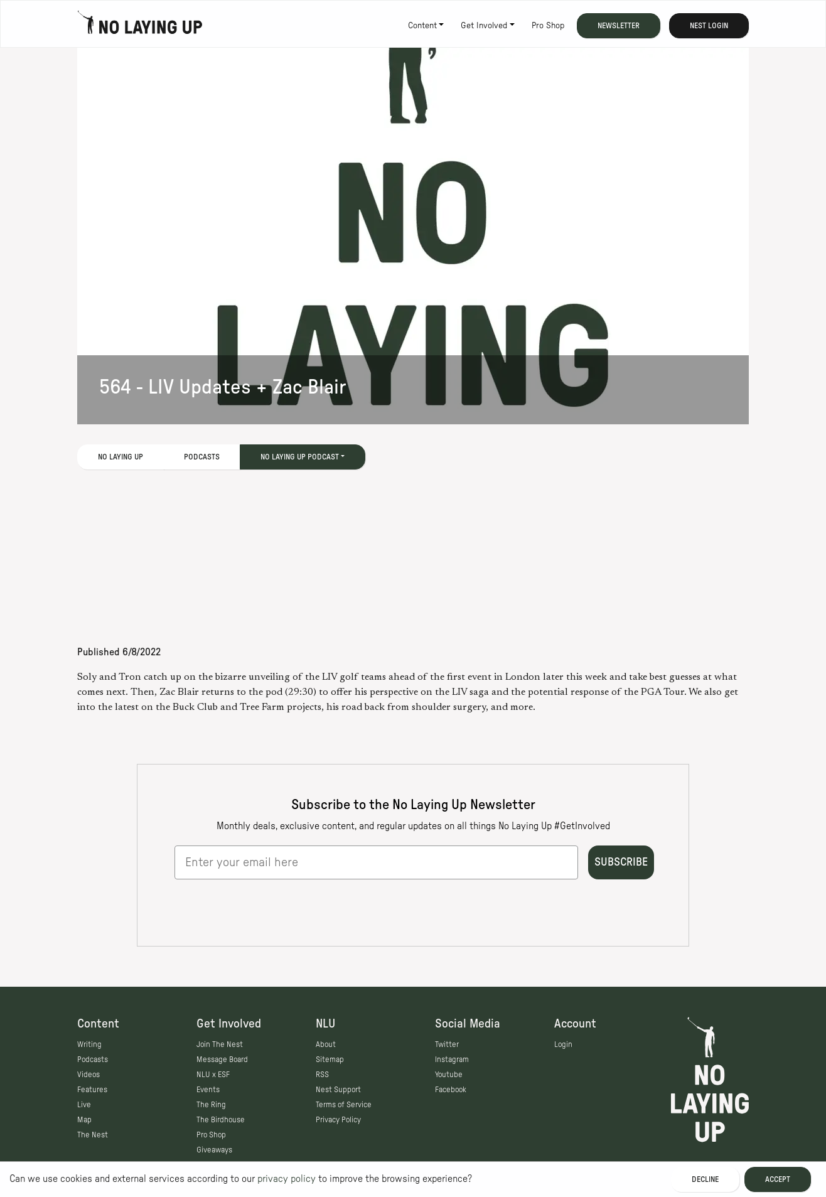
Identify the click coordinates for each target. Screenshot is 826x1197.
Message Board (222, 1059)
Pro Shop (548, 25)
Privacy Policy (338, 1120)
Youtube (449, 1074)
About (326, 1044)
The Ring (211, 1104)
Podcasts (202, 457)
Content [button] (422, 25)
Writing (89, 1044)
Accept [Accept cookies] (777, 1179)
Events (208, 1089)
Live (84, 1104)
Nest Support (338, 1089)
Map (84, 1120)
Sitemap (330, 1059)
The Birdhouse (220, 1120)
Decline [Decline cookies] (705, 1179)
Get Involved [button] (484, 25)
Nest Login (709, 26)
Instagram (452, 1059)
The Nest (92, 1135)
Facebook (450, 1089)
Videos (88, 1074)
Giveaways (214, 1150)
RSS (322, 1074)
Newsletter (619, 26)
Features (92, 1089)
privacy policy (286, 1179)
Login (563, 1044)
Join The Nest (219, 1044)
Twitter (447, 1044)
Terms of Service (344, 1104)
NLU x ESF (213, 1074)
